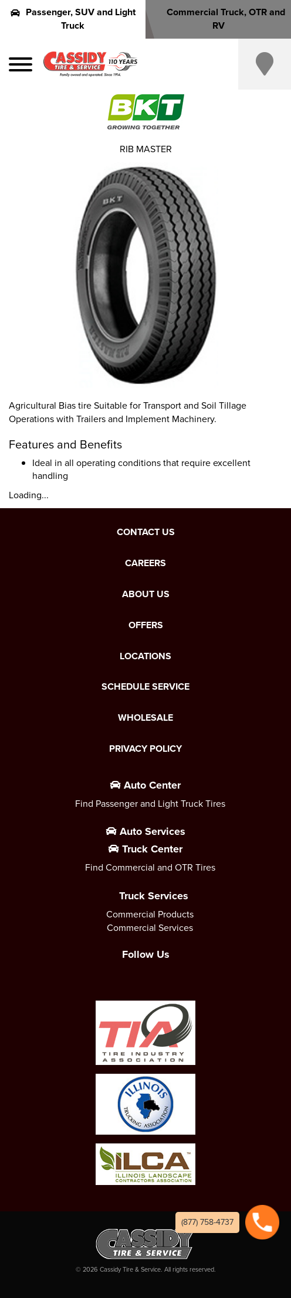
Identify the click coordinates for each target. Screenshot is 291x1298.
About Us (146, 594)
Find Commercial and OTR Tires (150, 867)
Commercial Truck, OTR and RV (218, 18)
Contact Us (146, 532)
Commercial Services (150, 927)
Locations (145, 656)
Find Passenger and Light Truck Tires (150, 803)
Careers (145, 563)
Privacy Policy (145, 748)
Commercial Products (150, 914)
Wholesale (145, 717)
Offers (145, 625)
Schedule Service (145, 686)
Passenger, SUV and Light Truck (73, 18)
